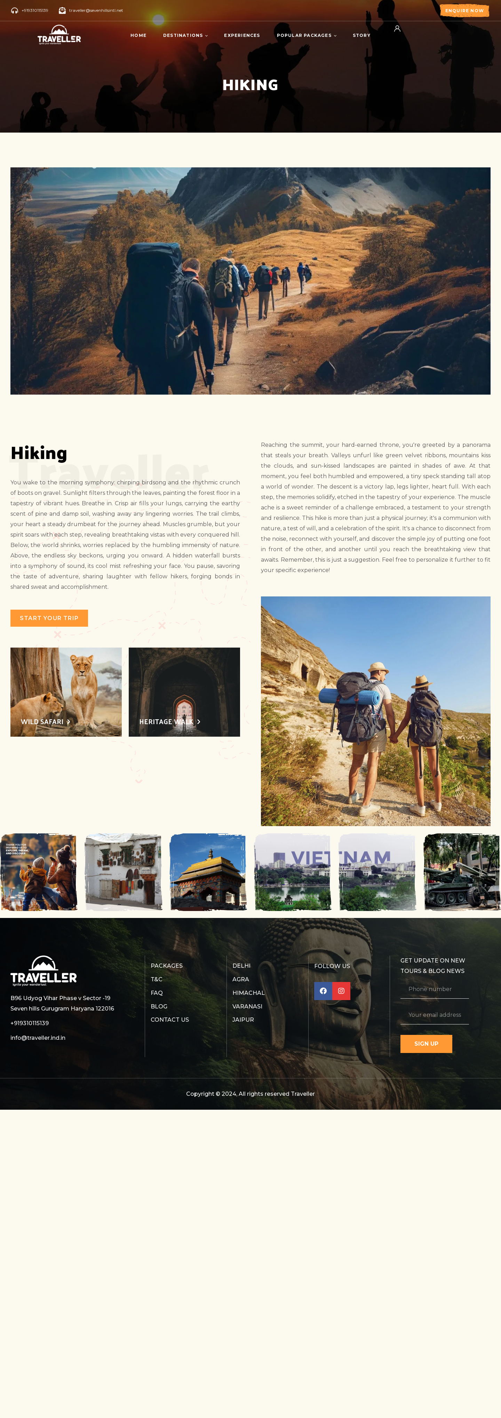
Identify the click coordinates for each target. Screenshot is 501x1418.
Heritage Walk (166, 721)
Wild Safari (42, 721)
